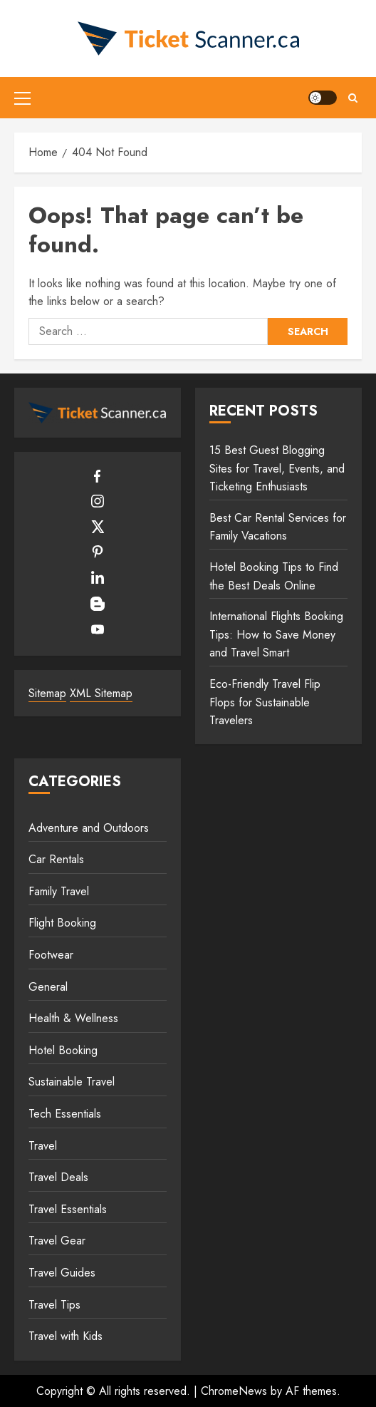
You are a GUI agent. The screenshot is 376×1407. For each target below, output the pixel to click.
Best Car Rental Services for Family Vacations (277, 527)
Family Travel (58, 891)
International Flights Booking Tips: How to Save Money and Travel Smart (276, 634)
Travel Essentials (67, 1209)
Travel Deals (58, 1177)
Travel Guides (61, 1272)
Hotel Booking (63, 1050)
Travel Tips (54, 1305)
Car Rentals (56, 859)
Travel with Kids (65, 1336)
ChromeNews (234, 1391)
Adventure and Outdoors (88, 828)
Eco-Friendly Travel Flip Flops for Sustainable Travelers (264, 702)
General (48, 987)
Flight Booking (62, 922)
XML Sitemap (101, 693)
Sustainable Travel (71, 1081)
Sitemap (47, 693)
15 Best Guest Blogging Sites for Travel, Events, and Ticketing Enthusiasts (277, 468)
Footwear (50, 955)
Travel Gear (56, 1240)
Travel (42, 1146)
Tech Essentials (64, 1114)
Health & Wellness (73, 1018)
